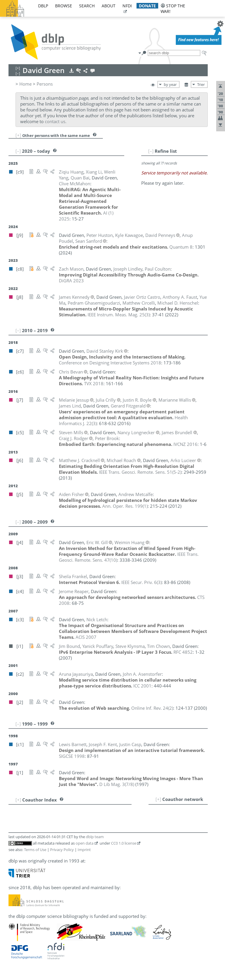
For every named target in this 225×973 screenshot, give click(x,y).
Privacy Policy (62, 849)
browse (63, 6)
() (119, 314)
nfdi (127, 6)
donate (147, 6)
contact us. (56, 121)
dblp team (95, 836)
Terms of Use (35, 849)
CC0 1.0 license (123, 843)
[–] (151, 151)
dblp (43, 6)
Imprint (84, 849)
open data (84, 843)
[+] (18, 135)
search (87, 6)
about (108, 6)
